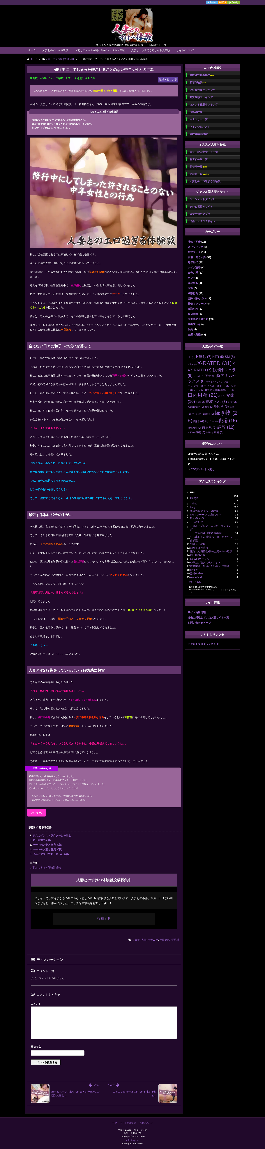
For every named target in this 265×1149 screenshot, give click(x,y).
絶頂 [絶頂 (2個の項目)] (209, 413)
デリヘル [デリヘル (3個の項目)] (211, 385)
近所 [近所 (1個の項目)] (191, 432)
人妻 (143, 939)
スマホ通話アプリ (200, 214)
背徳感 (175, 939)
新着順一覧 (198, 166)
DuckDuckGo (197, 518)
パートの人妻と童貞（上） (48, 844)
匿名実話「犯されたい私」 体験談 (209, 566)
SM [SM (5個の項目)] (230, 357)
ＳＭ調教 (193, 313)
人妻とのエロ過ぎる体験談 (205, 181)
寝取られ (193, 308)
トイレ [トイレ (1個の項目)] (224, 386)
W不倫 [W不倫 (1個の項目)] (192, 364)
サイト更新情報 (197, 612)
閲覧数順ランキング (201, 97)
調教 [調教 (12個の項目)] (226, 427)
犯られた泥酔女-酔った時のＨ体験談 (211, 551)
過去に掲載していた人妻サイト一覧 (208, 617)
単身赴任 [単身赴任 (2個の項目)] (227, 389)
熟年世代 (193, 262)
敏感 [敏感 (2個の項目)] (199, 406)
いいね (36, 812)
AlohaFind (196, 577)
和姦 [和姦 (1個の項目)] (221, 396)
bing (192, 507)
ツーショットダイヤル (202, 199)
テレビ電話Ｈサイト (201, 206)
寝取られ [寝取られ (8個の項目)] (216, 401)
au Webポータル (199, 558)
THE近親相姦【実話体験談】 (207, 533)
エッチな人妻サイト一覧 (204, 152)
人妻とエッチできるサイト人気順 (150, 50)
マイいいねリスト (200, 126)
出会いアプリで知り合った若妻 (51, 854)
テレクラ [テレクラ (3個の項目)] (195, 385)
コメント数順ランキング (204, 104)
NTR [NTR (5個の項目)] (218, 357)
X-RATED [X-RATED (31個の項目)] (214, 363)
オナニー (153, 939)
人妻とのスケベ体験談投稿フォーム (69, 90)
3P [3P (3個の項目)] (191, 356)
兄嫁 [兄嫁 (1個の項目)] (216, 390)
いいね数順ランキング (202, 90)
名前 (104, 1047)
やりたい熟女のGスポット (205, 562)
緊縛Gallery (196, 573)
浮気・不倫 (194, 241)
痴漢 (190, 288)
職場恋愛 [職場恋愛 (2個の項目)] (194, 427)
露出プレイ (194, 324)
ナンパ (191, 277)
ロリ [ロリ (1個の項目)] (208, 390)
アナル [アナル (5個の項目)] (212, 376)
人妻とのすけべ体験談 (55, 50)
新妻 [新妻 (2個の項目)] (209, 406)
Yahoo (193, 503)
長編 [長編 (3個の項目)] (200, 432)
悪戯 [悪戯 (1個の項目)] (191, 407)
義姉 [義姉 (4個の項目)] (198, 421)
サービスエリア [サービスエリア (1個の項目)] (214, 382)
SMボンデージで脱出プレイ (206, 514)
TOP (114, 1123)
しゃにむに (196, 521)
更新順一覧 (199, 174)
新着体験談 (198, 82)
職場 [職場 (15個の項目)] (227, 420)
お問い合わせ (146, 1123)
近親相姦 (193, 282)
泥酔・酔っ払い (197, 298)
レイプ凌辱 (194, 267)
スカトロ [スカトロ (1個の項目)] (229, 382)
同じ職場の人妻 (42, 840)
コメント (36, 1003)
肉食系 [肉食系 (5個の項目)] (209, 427)
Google (194, 498)
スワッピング (195, 246)
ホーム (32, 50)
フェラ (136, 939)
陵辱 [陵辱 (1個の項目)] (209, 432)
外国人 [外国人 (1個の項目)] (200, 402)
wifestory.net (132, 1140)
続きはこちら (195, 582)
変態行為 (193, 293)
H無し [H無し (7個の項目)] (203, 357)
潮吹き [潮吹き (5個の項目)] (221, 406)
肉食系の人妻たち (198, 319)
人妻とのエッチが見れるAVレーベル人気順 (100, 50)
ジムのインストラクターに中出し (52, 835)
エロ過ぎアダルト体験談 (204, 510)
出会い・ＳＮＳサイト (202, 221)
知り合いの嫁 (198, 544)
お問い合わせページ (199, 622)
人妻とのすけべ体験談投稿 (45, 867)
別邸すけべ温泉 (199, 547)
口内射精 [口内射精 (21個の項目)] (203, 395)
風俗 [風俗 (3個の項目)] (218, 432)
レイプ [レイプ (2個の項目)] (198, 389)
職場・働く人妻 (197, 257)
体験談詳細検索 (199, 134)
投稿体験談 (196, 112)
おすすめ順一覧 (199, 159)
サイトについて (185, 50)
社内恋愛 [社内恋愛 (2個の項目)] (198, 413)
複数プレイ (194, 252)
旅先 (190, 329)
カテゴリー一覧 (199, 119)
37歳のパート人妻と (203, 469)
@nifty (193, 569)
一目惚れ (165, 939)
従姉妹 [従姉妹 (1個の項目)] (232, 402)
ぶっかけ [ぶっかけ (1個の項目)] (198, 376)
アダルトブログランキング (203, 644)
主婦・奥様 (194, 334)
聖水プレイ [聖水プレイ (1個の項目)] (211, 421)
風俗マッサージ (197, 303)
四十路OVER (197, 555)
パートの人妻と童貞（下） (48, 849)
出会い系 (193, 272)
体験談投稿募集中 (202, 75)
